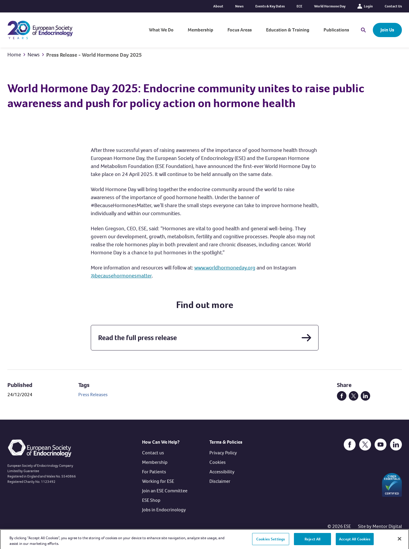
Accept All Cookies (354, 541)
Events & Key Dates (270, 6)
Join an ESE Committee (164, 491)
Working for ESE (158, 481)
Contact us (153, 453)
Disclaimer (219, 481)
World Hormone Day (330, 6)
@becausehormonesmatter (121, 275)
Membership (200, 30)
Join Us (387, 30)
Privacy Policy (223, 453)
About (218, 6)
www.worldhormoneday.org (224, 267)
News (239, 6)
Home (14, 54)
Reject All (312, 541)
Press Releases (93, 394)
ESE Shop (151, 500)
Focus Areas (239, 30)
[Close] (399, 541)
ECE (299, 6)
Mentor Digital (387, 526)
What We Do (161, 30)
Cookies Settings (270, 541)
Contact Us (393, 6)
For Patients (154, 472)
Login (365, 6)
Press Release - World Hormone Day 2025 (94, 54)
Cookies (217, 462)
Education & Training (287, 30)
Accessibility (222, 472)
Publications (336, 30)
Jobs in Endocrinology (164, 510)
